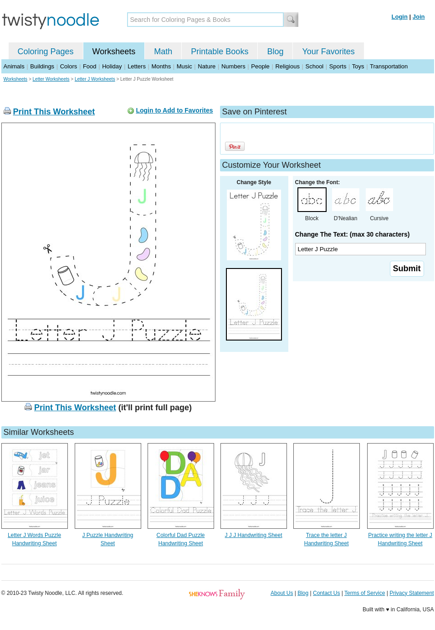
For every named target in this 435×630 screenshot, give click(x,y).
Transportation (389, 66)
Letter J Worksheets (95, 79)
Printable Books (219, 51)
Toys (358, 66)
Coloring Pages (46, 51)
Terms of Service (364, 593)
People (260, 66)
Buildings (42, 66)
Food (90, 66)
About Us (282, 593)
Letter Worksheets (51, 79)
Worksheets (114, 51)
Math (163, 51)
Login (400, 16)
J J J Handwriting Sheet (253, 535)
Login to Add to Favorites (174, 110)
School (315, 66)
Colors (68, 66)
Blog (275, 51)
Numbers (233, 66)
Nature (206, 66)
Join (419, 16)
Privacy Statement (411, 593)
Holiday (112, 66)
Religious (287, 66)
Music (184, 66)
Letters (137, 66)
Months (161, 66)
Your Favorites (328, 51)
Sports (338, 66)
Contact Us (326, 593)
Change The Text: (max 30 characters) (352, 234)
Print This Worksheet (54, 111)
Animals (14, 66)
